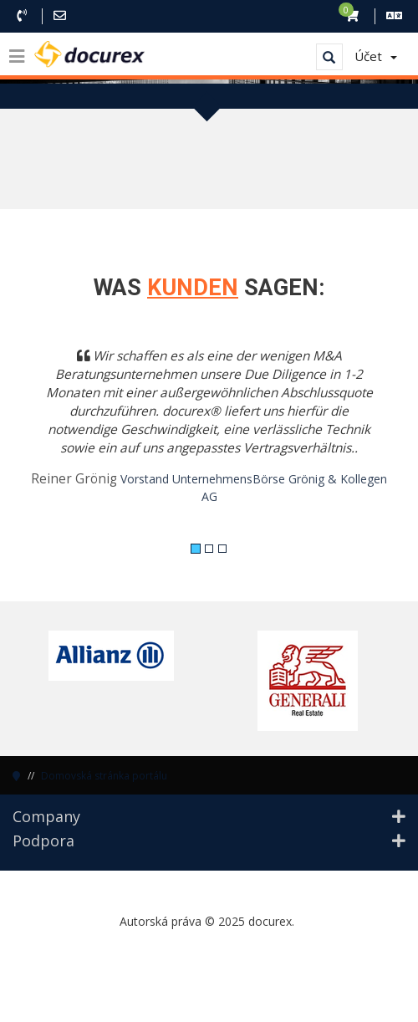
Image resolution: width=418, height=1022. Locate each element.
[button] (42, 437)
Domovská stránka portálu (104, 776)
